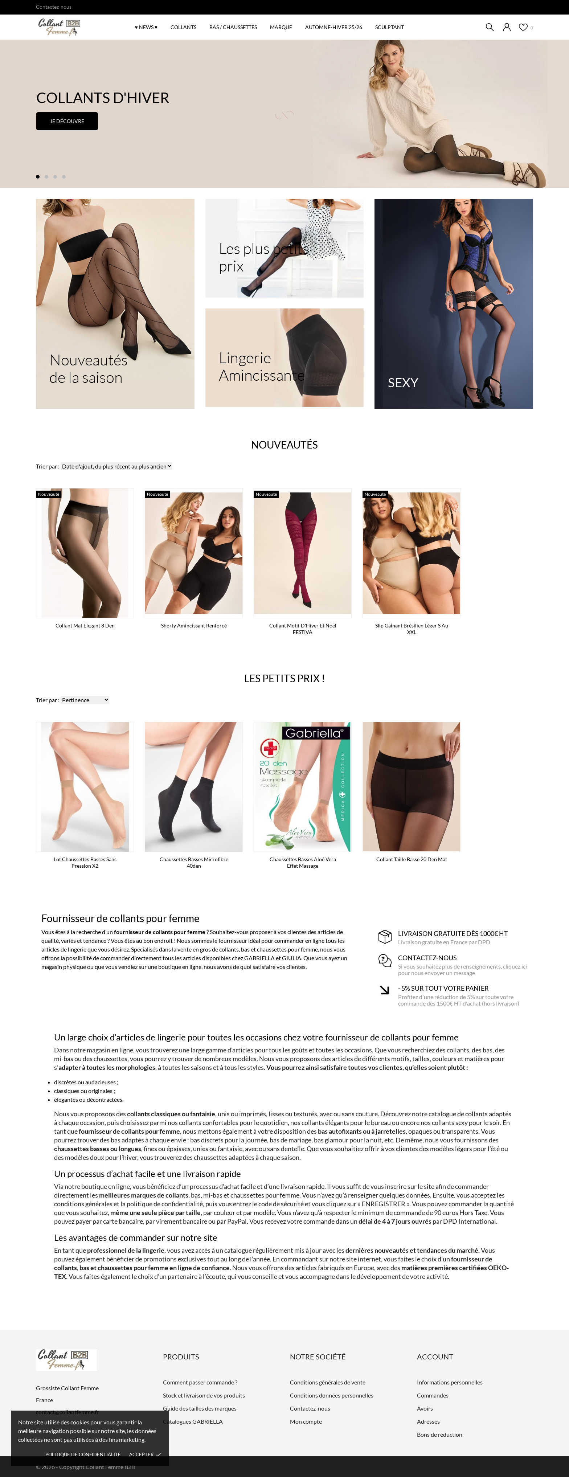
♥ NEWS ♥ (146, 27)
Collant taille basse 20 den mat (411, 859)
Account (435, 1356)
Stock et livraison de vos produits (204, 1395)
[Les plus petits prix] (284, 248)
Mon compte (306, 1421)
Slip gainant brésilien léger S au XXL (411, 628)
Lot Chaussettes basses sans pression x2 (85, 862)
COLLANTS (183, 27)
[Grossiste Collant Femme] (76, 28)
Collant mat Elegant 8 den (85, 625)
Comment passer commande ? (200, 1382)
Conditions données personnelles (331, 1395)
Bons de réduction (439, 1434)
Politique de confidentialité (83, 1454)
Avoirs (425, 1408)
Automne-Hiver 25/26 (336, 23)
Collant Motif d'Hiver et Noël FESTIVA (302, 628)
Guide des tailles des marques (200, 1408)
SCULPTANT (389, 27)
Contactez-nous (53, 7)
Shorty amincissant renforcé (194, 625)
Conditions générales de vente (327, 1382)
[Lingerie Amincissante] (284, 357)
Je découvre (67, 121)
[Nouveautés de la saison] (115, 304)
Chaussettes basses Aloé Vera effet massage (303, 862)
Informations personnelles (450, 1382)
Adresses (428, 1421)
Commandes (433, 1395)
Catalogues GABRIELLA (193, 1421)
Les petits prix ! (284, 678)
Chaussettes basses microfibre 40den (194, 862)
